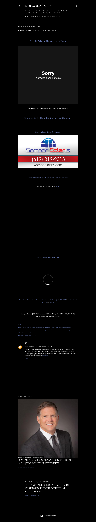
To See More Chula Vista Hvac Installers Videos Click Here (48, 177)
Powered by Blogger (48, 515)
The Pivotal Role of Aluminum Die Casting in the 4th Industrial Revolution (47, 488)
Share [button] (20, 324)
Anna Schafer (29, 346)
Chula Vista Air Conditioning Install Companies (57, 327)
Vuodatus (45, 355)
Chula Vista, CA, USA (30, 335)
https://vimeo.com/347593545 (48, 257)
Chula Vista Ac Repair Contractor (48, 132)
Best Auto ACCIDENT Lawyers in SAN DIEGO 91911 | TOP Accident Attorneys (45, 461)
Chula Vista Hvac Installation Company (58, 330)
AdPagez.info (38, 6)
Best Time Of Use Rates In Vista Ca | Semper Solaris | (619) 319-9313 (42, 300)
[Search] (76, 6)
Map (57, 186)
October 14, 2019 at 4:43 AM (43, 346)
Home (27, 17)
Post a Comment (28, 467)
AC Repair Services (52, 17)
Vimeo (51, 302)
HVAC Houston (37, 17)
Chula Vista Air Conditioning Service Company (48, 118)
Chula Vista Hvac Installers (48, 41)
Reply (27, 358)
